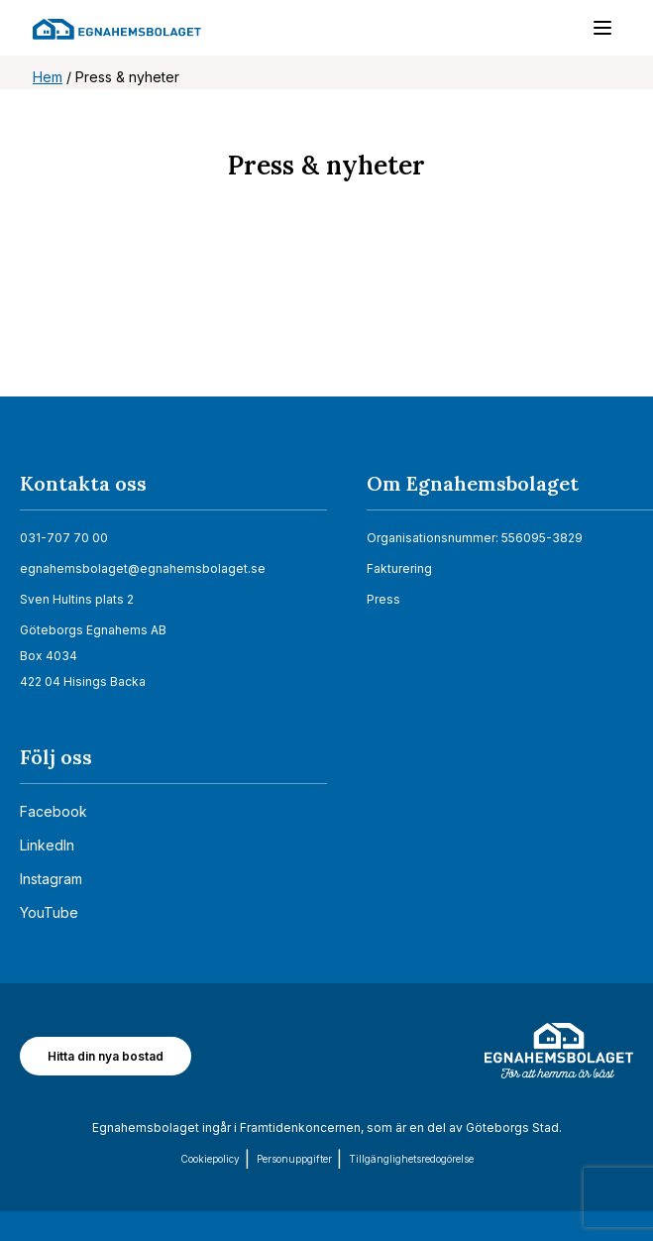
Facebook (53, 811)
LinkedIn (47, 845)
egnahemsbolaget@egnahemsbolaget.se (143, 568)
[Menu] (592, 32)
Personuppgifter (294, 1159)
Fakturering (399, 568)
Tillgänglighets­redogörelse (411, 1159)
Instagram (51, 878)
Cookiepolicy (210, 1159)
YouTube (49, 912)
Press (383, 599)
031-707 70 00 (64, 537)
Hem (47, 76)
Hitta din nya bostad (105, 1056)
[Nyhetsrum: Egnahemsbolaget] (326, 315)
